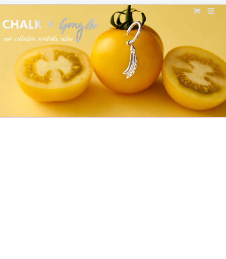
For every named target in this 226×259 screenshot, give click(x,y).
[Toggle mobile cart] (196, 11)
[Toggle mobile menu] (211, 11)
